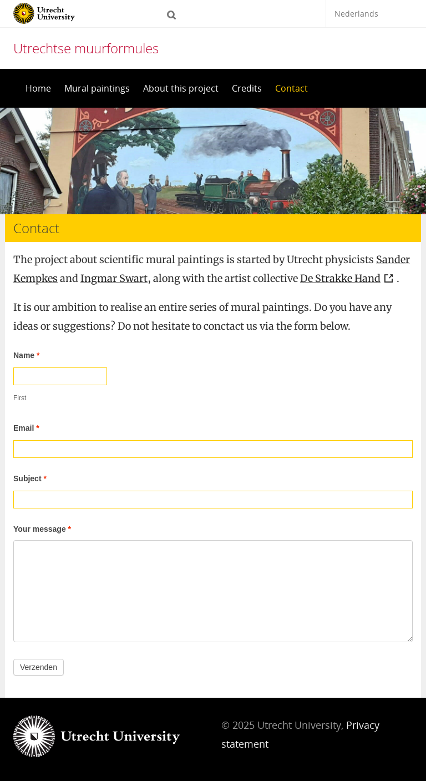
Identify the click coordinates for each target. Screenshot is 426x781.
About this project (181, 88)
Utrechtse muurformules (86, 48)
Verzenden (38, 667)
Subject (30, 478)
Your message (42, 529)
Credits (247, 88)
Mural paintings (97, 88)
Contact (291, 88)
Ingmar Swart (114, 278)
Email (26, 428)
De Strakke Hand (340, 278)
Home (38, 88)
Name (26, 355)
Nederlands (356, 13)
